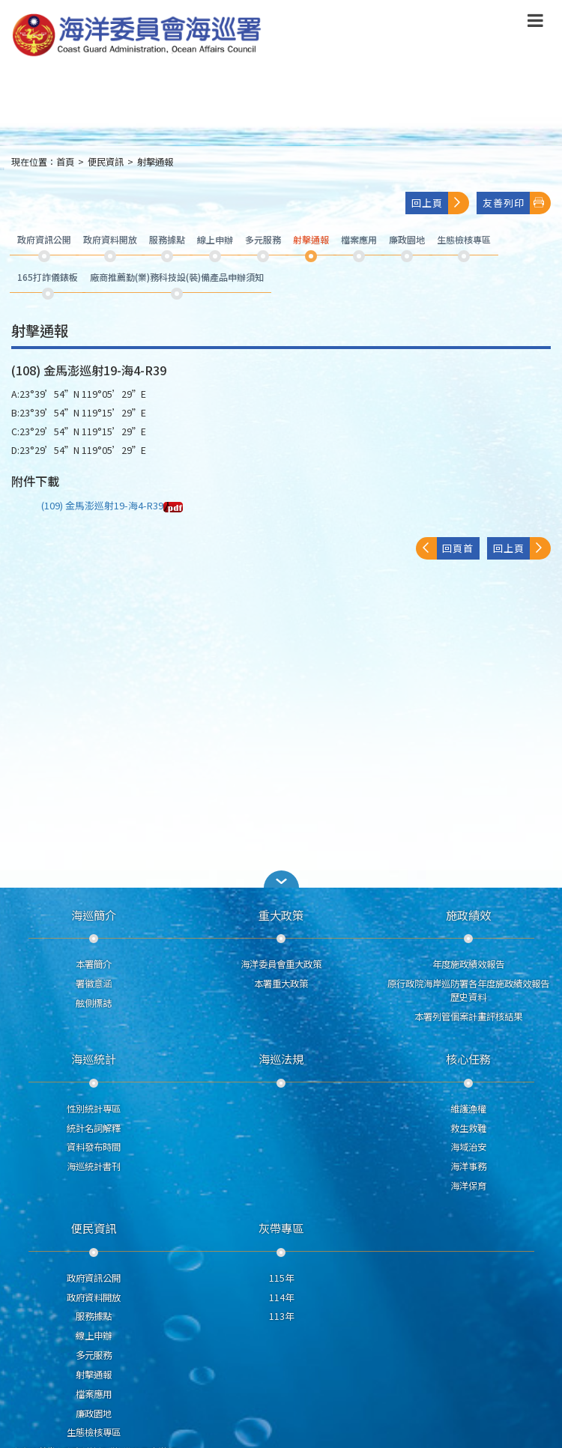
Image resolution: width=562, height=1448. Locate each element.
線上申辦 (94, 1335)
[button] (281, 879)
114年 (281, 1297)
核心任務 (468, 1058)
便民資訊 (106, 162)
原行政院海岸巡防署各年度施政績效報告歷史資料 (468, 990)
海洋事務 (468, 1166)
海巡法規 (281, 1058)
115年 (281, 1278)
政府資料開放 (94, 1297)
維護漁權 (468, 1108)
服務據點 (94, 1316)
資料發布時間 (94, 1147)
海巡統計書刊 (94, 1166)
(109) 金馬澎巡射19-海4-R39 (112, 505)
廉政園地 (94, 1413)
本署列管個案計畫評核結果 (468, 1016)
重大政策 (281, 914)
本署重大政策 (281, 983)
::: (2, 168)
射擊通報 (155, 162)
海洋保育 (468, 1186)
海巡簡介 (93, 914)
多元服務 (94, 1355)
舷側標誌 (94, 1003)
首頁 (65, 162)
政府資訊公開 (94, 1278)
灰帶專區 (281, 1228)
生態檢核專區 (94, 1432)
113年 (281, 1316)
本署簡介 (94, 964)
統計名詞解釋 (94, 1128)
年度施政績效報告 (468, 964)
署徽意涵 (94, 983)
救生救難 (468, 1128)
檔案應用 (94, 1394)
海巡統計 (93, 1058)
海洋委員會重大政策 (281, 964)
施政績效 (468, 914)
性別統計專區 (94, 1108)
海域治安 (468, 1147)
